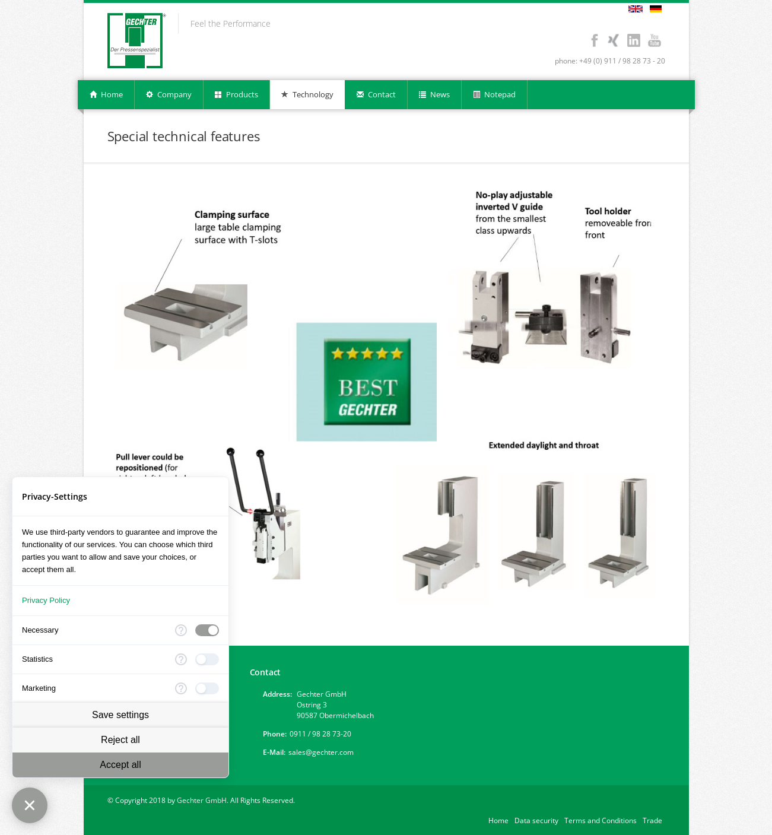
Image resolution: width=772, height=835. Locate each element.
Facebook (594, 40)
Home (498, 820)
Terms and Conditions (600, 820)
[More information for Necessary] (180, 630)
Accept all (120, 765)
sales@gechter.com (321, 752)
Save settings (120, 715)
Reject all (120, 740)
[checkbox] (207, 630)
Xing (613, 40)
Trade (652, 820)
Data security (536, 820)
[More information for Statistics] (180, 659)
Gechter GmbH (202, 800)
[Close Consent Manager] (29, 805)
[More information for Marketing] (180, 688)
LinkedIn (634, 40)
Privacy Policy (46, 600)
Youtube (654, 40)
